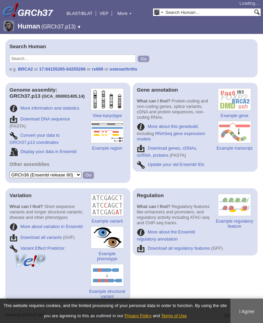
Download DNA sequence (40, 118)
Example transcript (234, 136)
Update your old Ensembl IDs (170, 164)
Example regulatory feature (234, 211)
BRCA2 (25, 69)
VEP (103, 13)
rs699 (97, 69)
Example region (107, 136)
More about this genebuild (167, 126)
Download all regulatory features (173, 248)
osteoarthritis (123, 69)
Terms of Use (174, 315)
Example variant (107, 209)
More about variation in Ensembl (46, 226)
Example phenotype (107, 243)
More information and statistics (44, 108)
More (124, 13)
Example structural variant (107, 281)
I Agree (247, 311)
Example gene (234, 103)
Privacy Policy (138, 315)
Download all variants (36, 237)
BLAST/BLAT (79, 13)
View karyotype (107, 103)
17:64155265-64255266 (62, 69)
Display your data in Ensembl (43, 151)
